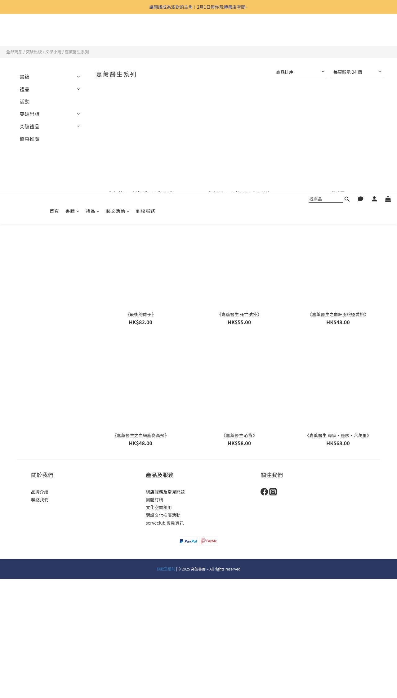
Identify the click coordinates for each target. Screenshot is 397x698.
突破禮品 (29, 126)
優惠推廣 (29, 138)
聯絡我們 (39, 499)
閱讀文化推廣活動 (163, 515)
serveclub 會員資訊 (165, 523)
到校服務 (145, 32)
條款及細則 (166, 568)
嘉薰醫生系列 (77, 52)
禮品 (93, 32)
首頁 (54, 32)
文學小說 (53, 52)
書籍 (72, 32)
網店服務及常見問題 (165, 492)
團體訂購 (154, 499)
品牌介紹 (39, 492)
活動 (24, 101)
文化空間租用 (159, 507)
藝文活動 (118, 32)
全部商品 (14, 52)
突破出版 (34, 52)
